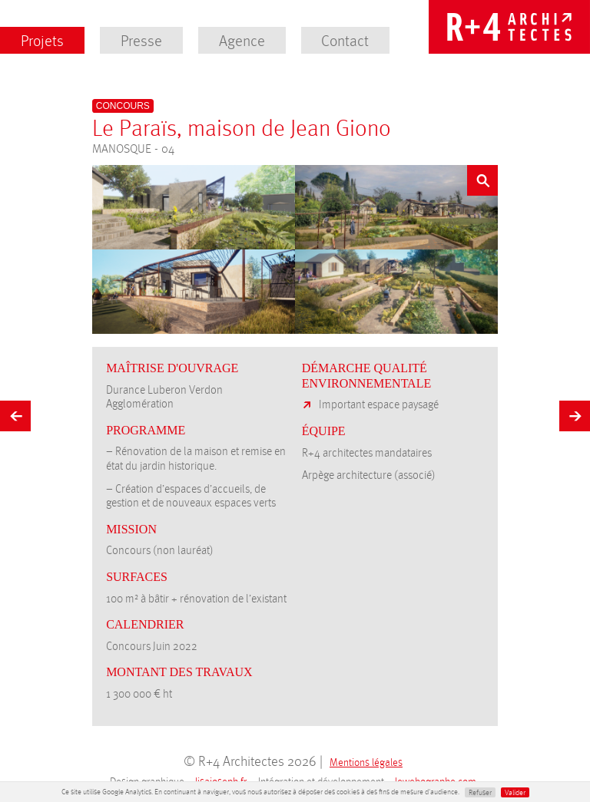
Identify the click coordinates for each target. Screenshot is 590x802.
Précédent (15, 413)
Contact (345, 39)
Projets (42, 39)
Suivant (574, 413)
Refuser (480, 792)
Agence (242, 39)
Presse (141, 39)
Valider (515, 792)
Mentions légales (366, 762)
